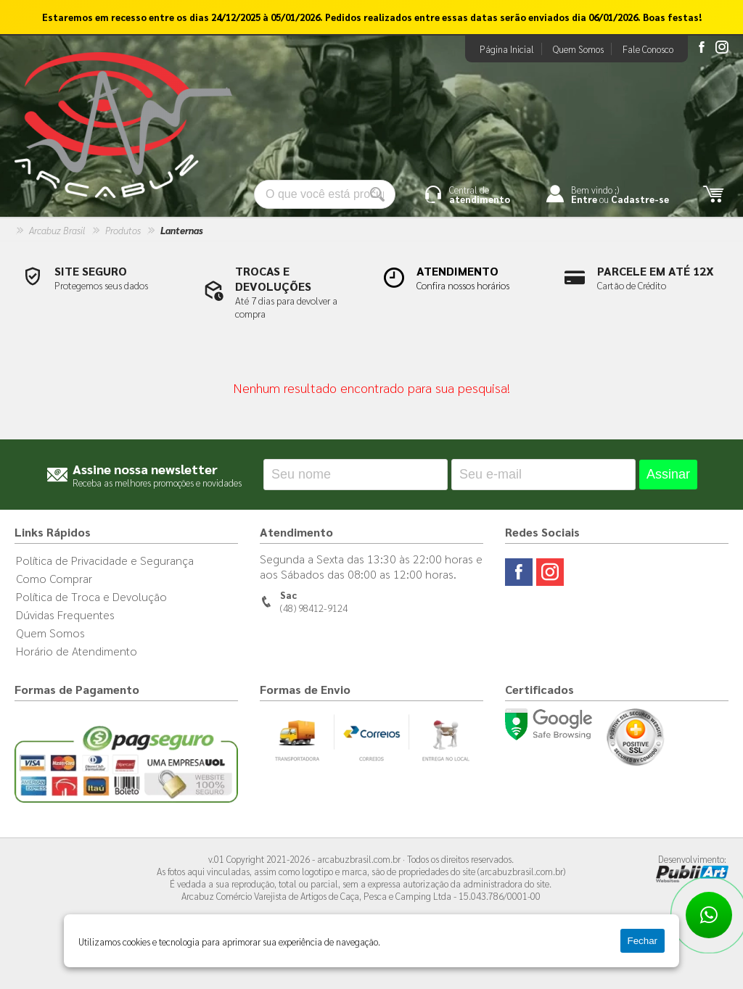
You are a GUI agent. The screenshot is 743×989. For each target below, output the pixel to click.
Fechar (642, 940)
